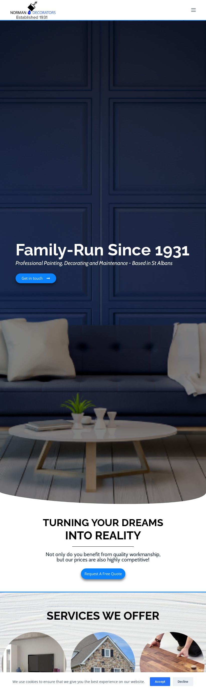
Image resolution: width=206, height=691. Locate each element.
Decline (183, 681)
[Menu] (193, 10)
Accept (160, 681)
